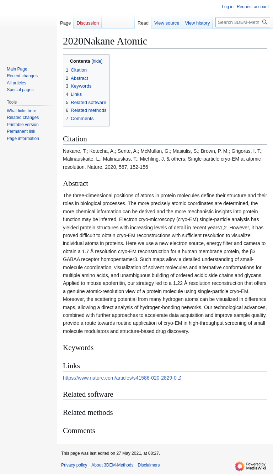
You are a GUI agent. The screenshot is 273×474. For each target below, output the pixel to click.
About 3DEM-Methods (112, 465)
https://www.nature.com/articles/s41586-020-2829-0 (120, 378)
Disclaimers (149, 465)
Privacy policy (74, 465)
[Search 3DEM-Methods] (242, 22)
